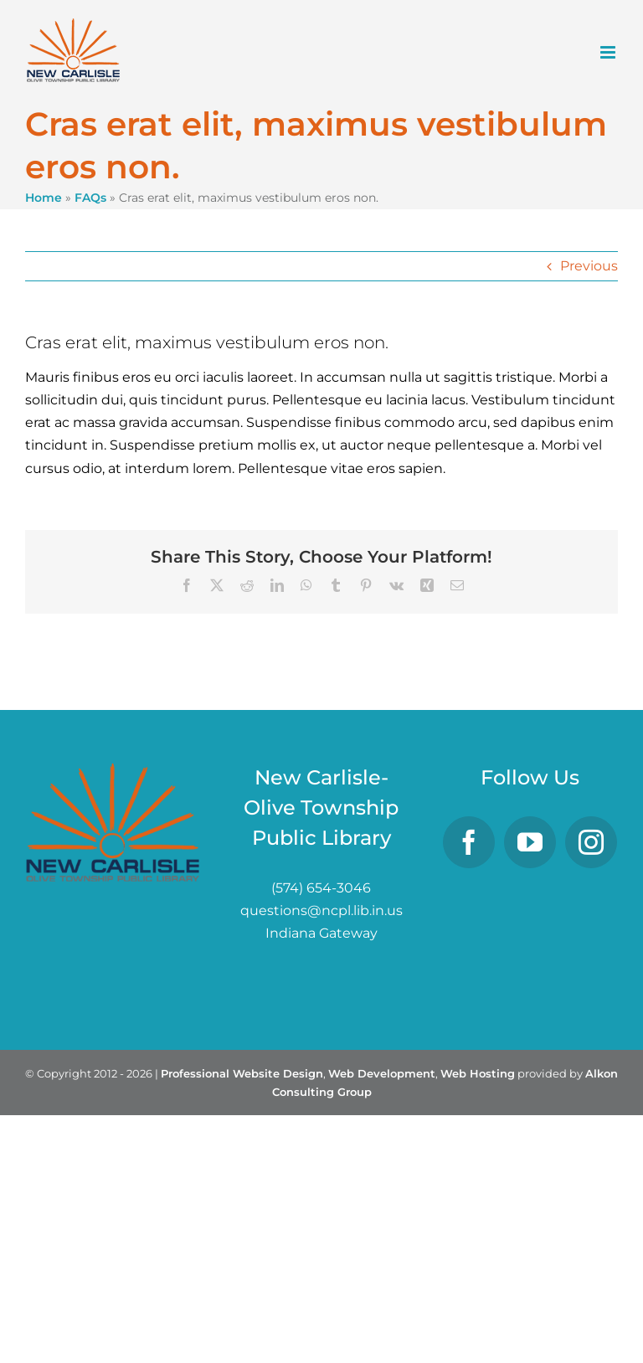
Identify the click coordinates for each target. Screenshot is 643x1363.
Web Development (381, 1073)
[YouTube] (530, 842)
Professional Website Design (242, 1073)
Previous (589, 266)
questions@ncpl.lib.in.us (321, 910)
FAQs (90, 197)
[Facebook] (469, 842)
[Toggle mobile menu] (609, 52)
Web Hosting (477, 1073)
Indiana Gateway (321, 933)
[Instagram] (591, 842)
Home (43, 197)
